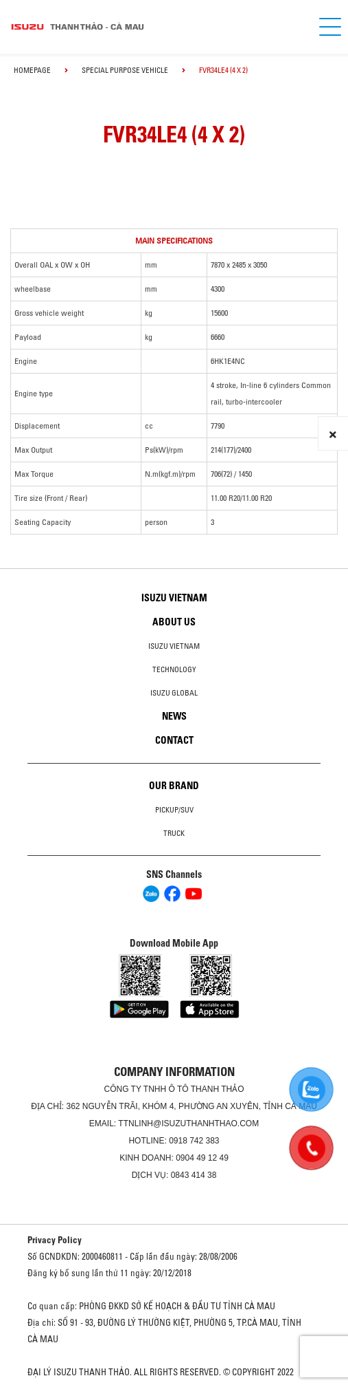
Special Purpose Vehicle (125, 70)
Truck (174, 833)
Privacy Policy (54, 1239)
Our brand (174, 785)
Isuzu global (174, 693)
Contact (174, 740)
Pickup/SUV (174, 810)
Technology (174, 669)
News (174, 716)
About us (174, 622)
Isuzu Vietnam (174, 598)
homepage (32, 70)
